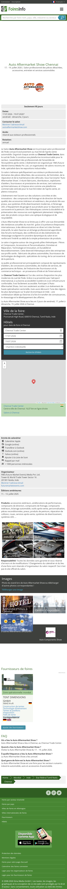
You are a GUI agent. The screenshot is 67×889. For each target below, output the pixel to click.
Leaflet (39, 402)
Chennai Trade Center (14, 406)
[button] (33, 381)
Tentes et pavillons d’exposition (11, 711)
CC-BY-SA (63, 402)
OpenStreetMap (51, 402)
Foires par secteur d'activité (13, 800)
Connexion (5, 2)
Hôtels (4, 821)
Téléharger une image (12, 589)
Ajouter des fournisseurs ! (13, 727)
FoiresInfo (13, 9)
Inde (29, 777)
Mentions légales (9, 858)
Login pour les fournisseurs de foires (17, 875)
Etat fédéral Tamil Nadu (47, 777)
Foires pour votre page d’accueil (15, 862)
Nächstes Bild (31, 682)
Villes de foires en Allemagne (13, 808)
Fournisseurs (7, 817)
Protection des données (11, 853)
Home (5, 777)
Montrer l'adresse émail (13, 124)
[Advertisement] (33, 41)
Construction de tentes (13, 706)
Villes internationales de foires (14, 813)
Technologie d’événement (15, 708)
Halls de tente (9, 714)
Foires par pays (8, 804)
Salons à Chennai (11, 412)
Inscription (16, 2)
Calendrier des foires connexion (15, 866)
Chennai (8, 781)
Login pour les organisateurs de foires (17, 871)
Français (60, 2)
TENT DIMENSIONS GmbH (14, 699)
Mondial (17, 777)
